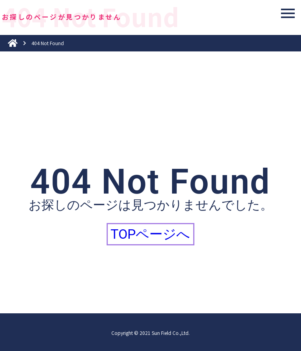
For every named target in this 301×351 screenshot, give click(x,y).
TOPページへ (150, 234)
